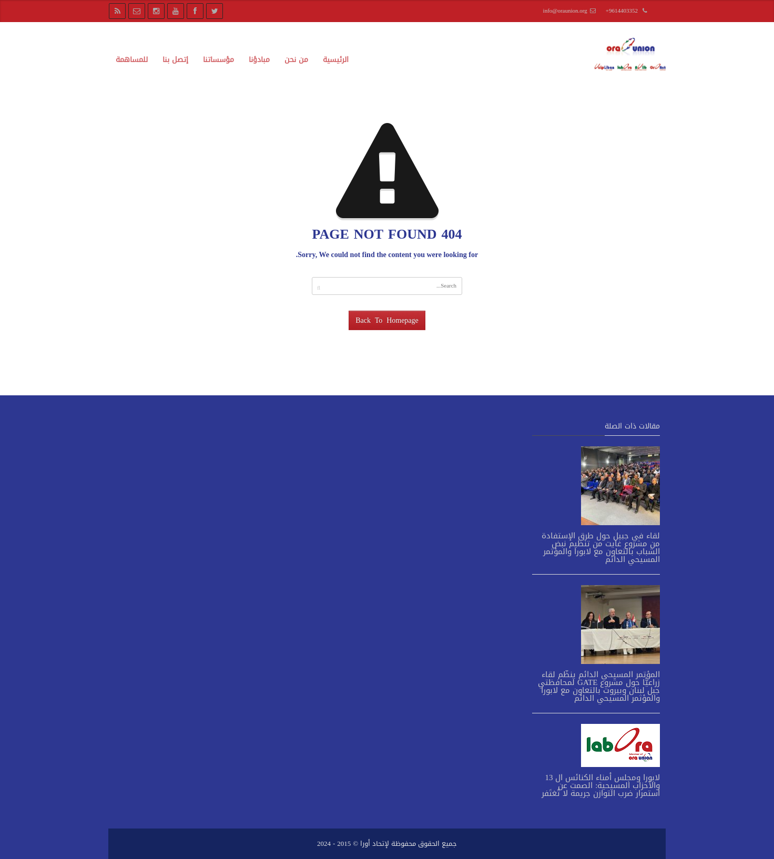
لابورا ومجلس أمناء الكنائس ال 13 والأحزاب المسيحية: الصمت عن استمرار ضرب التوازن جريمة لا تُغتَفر (601, 785)
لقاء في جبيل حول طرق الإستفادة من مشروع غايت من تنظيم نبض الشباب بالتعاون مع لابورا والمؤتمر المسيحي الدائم (601, 547)
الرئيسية (336, 60)
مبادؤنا (259, 60)
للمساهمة (132, 60)
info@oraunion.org (565, 10)
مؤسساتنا (218, 60)
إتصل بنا (175, 60)
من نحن (296, 60)
